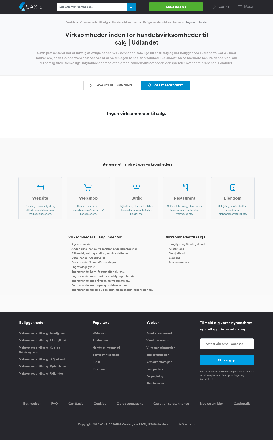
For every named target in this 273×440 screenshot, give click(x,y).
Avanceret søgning (110, 85)
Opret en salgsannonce (171, 403)
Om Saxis (75, 403)
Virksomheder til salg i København (42, 366)
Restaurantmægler (159, 362)
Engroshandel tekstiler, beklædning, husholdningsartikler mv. (112, 290)
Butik (96, 362)
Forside (70, 22)
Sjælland (174, 258)
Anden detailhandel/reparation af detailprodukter (104, 248)
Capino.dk (242, 403)
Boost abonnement (159, 333)
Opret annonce (176, 7)
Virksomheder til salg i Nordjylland (43, 333)
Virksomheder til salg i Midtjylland (42, 340)
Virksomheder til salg (94, 22)
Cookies (100, 403)
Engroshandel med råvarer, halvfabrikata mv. (100, 280)
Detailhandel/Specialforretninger (93, 262)
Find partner (154, 369)
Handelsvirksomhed (125, 22)
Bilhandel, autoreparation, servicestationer (99, 253)
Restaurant (100, 369)
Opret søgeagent (130, 403)
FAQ (54, 403)
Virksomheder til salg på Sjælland (42, 359)
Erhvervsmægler (157, 355)
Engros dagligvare (83, 267)
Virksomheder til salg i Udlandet (41, 373)
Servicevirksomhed (106, 355)
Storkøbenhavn (179, 262)
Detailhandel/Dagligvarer (88, 258)
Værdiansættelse (157, 340)
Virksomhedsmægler (160, 347)
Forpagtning (154, 376)
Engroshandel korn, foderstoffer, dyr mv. (98, 271)
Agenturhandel (81, 244)
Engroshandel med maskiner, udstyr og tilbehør (102, 276)
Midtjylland (176, 248)
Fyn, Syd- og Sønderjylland (187, 244)
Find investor (155, 383)
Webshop (99, 333)
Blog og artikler (211, 403)
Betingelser (32, 403)
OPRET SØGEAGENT (165, 85)
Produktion (100, 340)
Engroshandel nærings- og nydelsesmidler (99, 285)
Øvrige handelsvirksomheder (162, 22)
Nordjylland (177, 253)
